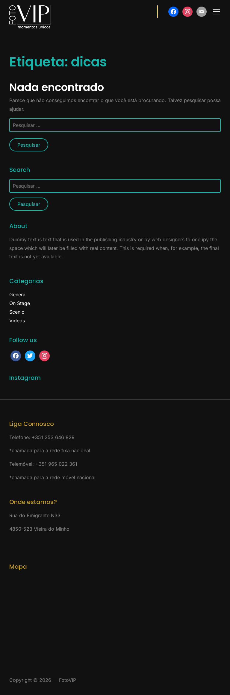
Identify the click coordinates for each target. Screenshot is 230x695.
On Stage (19, 303)
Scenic (16, 312)
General (18, 295)
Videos (17, 321)
